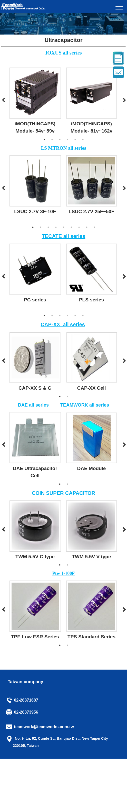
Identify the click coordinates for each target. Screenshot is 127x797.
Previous (3, 100)
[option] (35, 100)
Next (123, 100)
